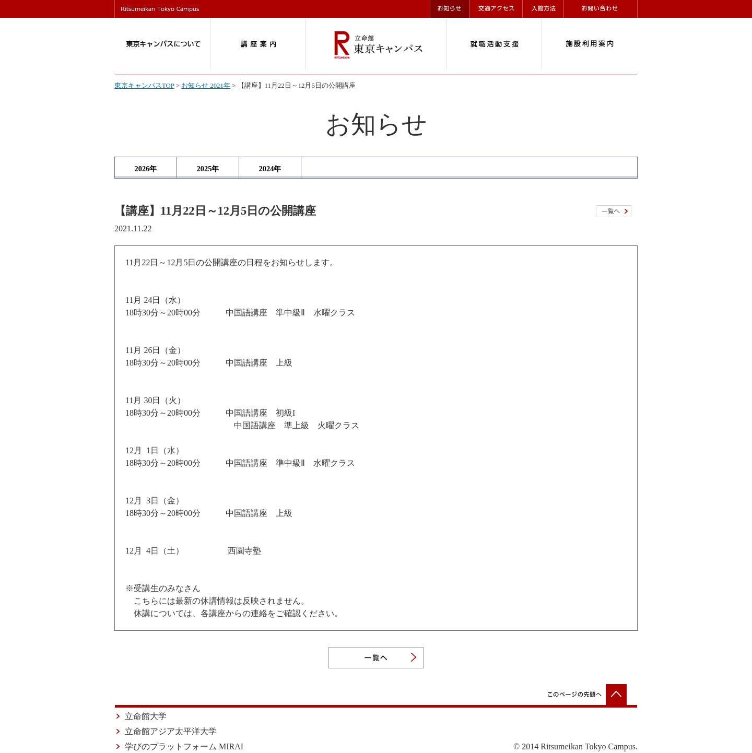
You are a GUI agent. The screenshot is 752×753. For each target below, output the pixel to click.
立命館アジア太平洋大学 (171, 731)
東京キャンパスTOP (144, 85)
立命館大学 (146, 716)
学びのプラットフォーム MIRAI (184, 746)
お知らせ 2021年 (205, 85)
